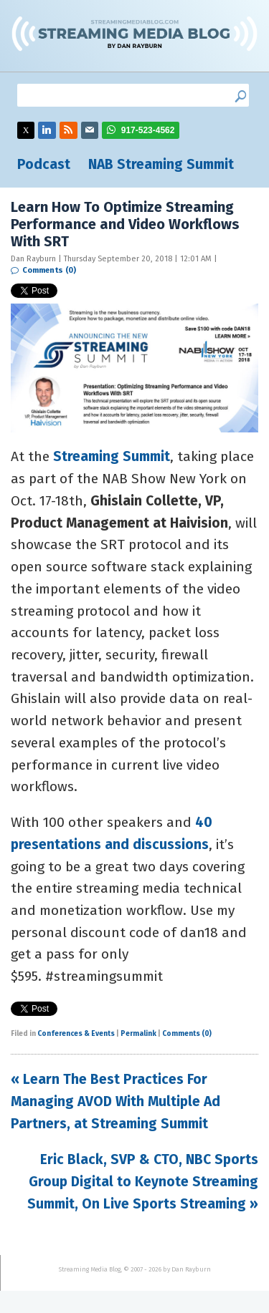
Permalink (138, 1033)
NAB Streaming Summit (161, 164)
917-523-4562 (148, 130)
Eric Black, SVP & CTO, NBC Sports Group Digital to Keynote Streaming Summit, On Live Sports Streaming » (142, 1181)
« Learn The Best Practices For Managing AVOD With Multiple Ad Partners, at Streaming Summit (115, 1101)
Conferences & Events (76, 1033)
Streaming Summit (111, 456)
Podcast (43, 164)
